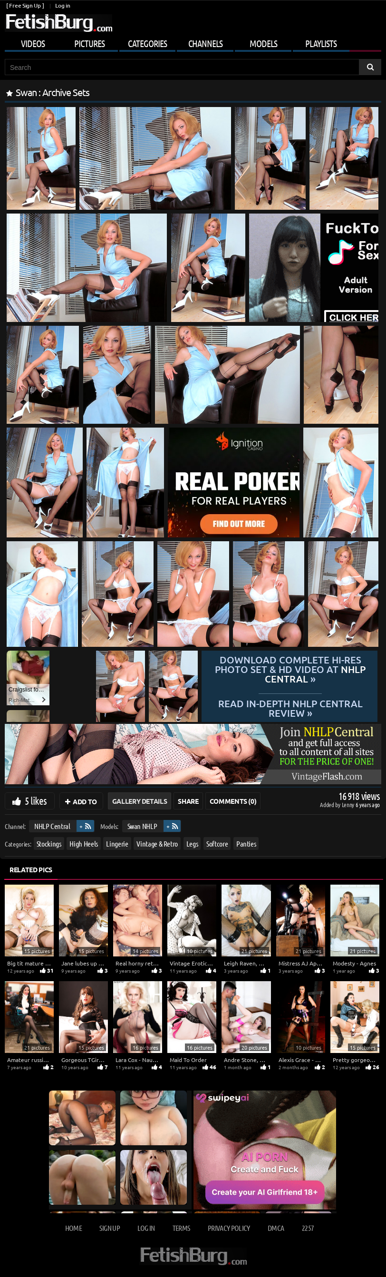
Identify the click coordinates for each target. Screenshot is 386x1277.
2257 (308, 1227)
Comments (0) (233, 801)
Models (263, 43)
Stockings (49, 843)
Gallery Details (139, 801)
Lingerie (117, 843)
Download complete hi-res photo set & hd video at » (290, 669)
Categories (147, 43)
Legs (192, 843)
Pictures (89, 43)
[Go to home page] (58, 23)
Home (73, 1227)
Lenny (349, 804)
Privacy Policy (229, 1227)
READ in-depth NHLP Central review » (290, 707)
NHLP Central (52, 825)
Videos (33, 43)
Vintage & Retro (157, 843)
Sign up (109, 1227)
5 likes (36, 800)
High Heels (83, 843)
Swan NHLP (142, 825)
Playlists (321, 43)
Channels (205, 43)
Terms (181, 1227)
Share (188, 801)
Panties (246, 843)
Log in (62, 5)
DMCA (276, 1227)
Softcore (217, 843)
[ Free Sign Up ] (25, 5)
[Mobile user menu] (193, 42)
